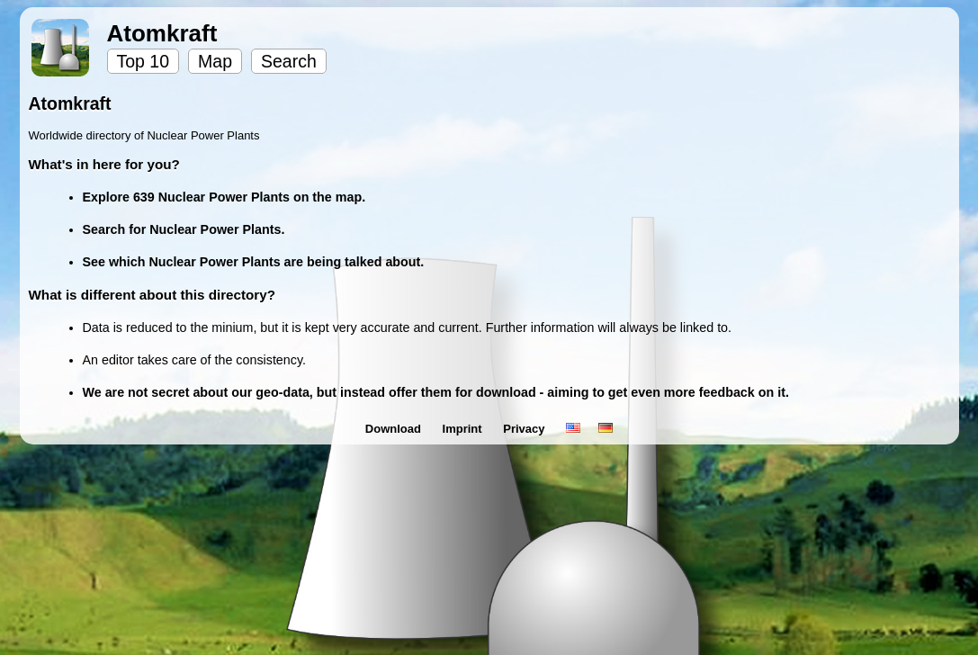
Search (289, 61)
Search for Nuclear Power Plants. (184, 229)
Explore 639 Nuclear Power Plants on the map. (224, 197)
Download (395, 428)
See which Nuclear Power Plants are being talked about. (254, 262)
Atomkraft (162, 33)
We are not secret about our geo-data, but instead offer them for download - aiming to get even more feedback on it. (436, 392)
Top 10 (143, 61)
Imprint (464, 428)
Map (215, 61)
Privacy (525, 428)
